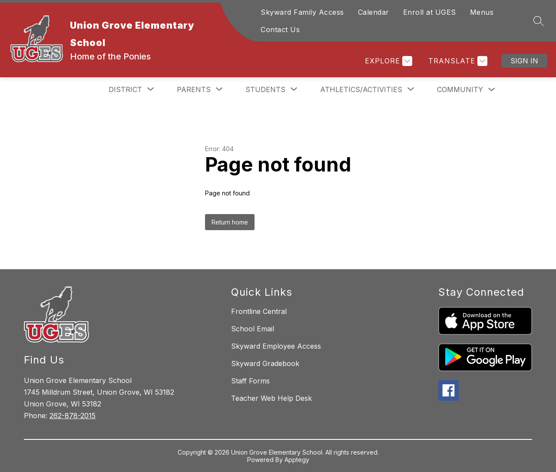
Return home (230, 222)
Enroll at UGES (429, 12)
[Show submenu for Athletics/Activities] (361, 89)
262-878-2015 (73, 415)
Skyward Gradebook (265, 363)
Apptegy (297, 459)
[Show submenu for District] (125, 89)
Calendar (373, 12)
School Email (252, 328)
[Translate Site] (456, 61)
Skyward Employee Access (276, 346)
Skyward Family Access (302, 12)
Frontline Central (259, 311)
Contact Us (280, 29)
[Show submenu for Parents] (194, 89)
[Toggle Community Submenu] (491, 90)
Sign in (524, 60)
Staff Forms (250, 380)
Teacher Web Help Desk (271, 398)
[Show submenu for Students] (265, 89)
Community (460, 89)
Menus (482, 12)
